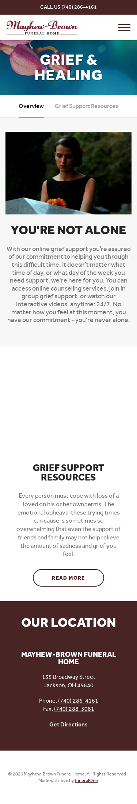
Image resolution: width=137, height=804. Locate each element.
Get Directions (68, 724)
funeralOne (86, 780)
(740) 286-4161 (79, 7)
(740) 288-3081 (74, 708)
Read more (78, 575)
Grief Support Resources (86, 105)
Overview (31, 105)
